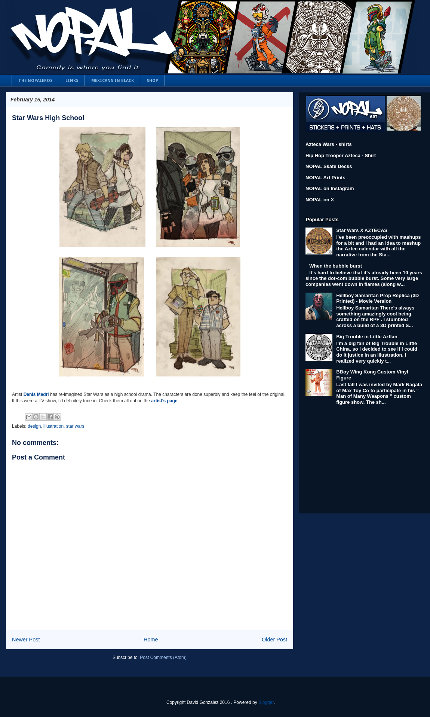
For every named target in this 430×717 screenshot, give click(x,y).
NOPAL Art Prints (325, 177)
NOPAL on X (319, 199)
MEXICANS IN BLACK (112, 80)
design (34, 426)
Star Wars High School (48, 118)
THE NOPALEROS (35, 80)
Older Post (274, 640)
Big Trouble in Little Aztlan (366, 336)
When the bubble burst (335, 266)
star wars (75, 426)
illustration (53, 426)
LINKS (72, 80)
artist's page (164, 400)
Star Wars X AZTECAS (361, 230)
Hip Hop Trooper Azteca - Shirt (340, 155)
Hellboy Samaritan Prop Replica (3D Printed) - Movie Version (377, 298)
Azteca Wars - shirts (328, 144)
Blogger (266, 702)
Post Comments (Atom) (163, 657)
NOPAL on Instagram (329, 188)
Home (151, 640)
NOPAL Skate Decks (328, 166)
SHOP (152, 80)
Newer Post (26, 640)
